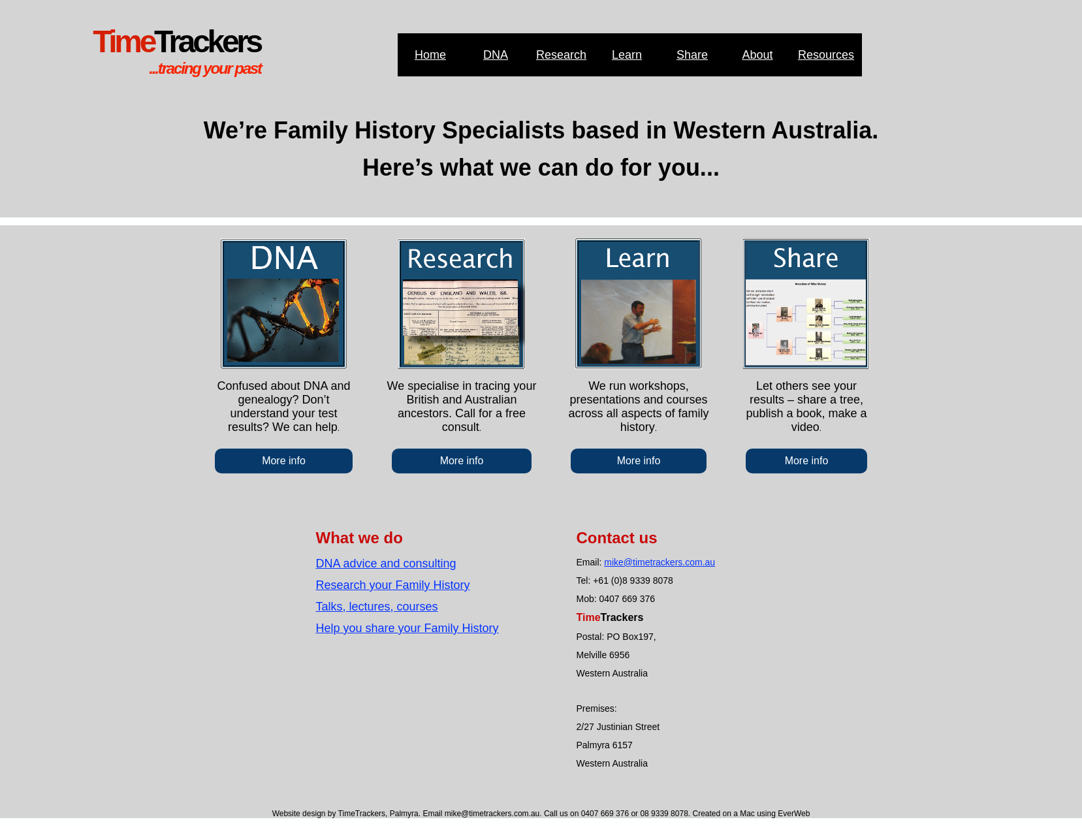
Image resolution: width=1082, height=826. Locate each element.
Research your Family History (393, 585)
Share (692, 54)
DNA (495, 54)
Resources (826, 54)
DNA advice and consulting (386, 563)
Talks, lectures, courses (377, 606)
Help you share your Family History (407, 628)
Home (430, 54)
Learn (627, 54)
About (757, 54)
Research (561, 54)
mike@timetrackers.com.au (659, 562)
